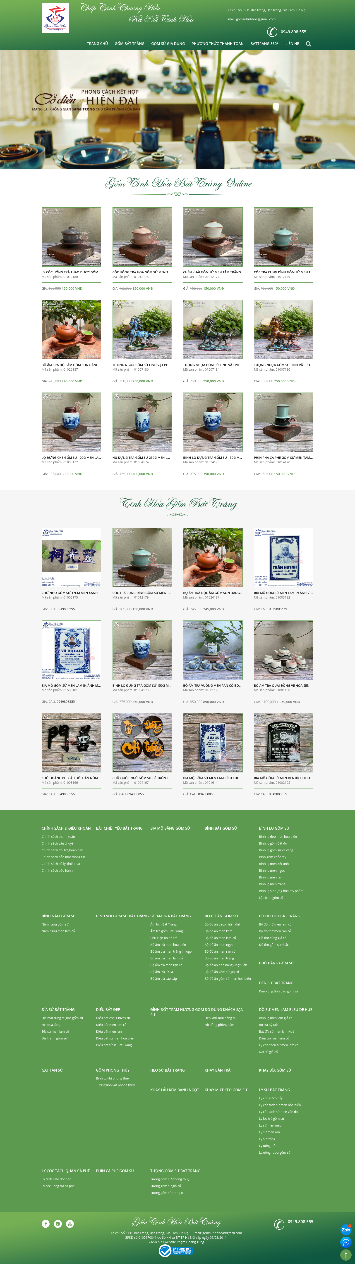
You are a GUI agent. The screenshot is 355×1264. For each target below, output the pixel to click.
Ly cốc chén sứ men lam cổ (278, 1045)
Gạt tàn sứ (52, 1070)
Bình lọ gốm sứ (274, 828)
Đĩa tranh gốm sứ (54, 1038)
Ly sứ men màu (270, 1125)
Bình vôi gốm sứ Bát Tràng (122, 916)
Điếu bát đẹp (108, 1009)
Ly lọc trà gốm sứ (271, 1118)
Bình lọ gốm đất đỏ (273, 843)
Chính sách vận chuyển (58, 843)
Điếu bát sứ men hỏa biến (115, 1038)
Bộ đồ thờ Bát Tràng (279, 916)
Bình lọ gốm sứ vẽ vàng (276, 850)
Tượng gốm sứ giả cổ (165, 1186)
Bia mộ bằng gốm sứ (170, 828)
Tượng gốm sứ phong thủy (169, 1179)
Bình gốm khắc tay (272, 857)
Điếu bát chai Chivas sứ (113, 1018)
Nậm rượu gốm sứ (55, 924)
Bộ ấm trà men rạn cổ (166, 965)
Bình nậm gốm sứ (59, 916)
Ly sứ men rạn (269, 1132)
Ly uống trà (267, 1145)
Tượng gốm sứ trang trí (167, 1193)
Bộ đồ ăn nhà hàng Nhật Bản (226, 965)
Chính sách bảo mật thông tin (63, 857)
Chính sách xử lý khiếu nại (61, 864)
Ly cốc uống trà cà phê (58, 1186)
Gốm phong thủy (113, 1070)
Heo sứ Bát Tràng (167, 1070)
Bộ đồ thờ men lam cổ (275, 924)
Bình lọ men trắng (272, 884)
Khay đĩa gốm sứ (275, 1070)
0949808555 (66, 609)
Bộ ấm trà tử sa (161, 972)
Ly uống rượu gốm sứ (274, 1152)
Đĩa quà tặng (51, 1025)
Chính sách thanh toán (58, 836)
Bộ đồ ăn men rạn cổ (220, 951)
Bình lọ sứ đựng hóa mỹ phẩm (281, 891)
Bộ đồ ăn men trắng (219, 958)
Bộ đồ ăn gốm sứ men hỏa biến (228, 978)
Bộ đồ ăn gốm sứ (221, 916)
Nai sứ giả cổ (268, 1052)
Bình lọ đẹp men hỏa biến (278, 836)
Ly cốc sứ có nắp (271, 1098)
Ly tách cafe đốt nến (56, 1179)
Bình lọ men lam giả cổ (276, 1018)
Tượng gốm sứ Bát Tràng (175, 1170)
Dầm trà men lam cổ (274, 1038)
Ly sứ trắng (267, 1139)
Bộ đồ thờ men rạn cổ (275, 931)
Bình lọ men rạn (271, 877)
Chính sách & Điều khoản (66, 828)
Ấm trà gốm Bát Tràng (166, 931)
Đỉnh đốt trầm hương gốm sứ (177, 1012)
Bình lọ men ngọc (272, 870)
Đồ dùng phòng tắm (219, 1025)
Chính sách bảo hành (57, 870)
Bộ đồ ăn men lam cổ (220, 938)
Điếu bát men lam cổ (111, 1025)
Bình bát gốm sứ (221, 828)
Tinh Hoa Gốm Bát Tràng (177, 503)
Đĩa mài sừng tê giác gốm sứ (62, 1018)
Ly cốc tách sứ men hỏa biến (280, 1105)
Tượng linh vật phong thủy (115, 1085)
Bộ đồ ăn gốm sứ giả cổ (222, 972)
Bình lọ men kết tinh (274, 864)
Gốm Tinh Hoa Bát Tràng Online (177, 182)
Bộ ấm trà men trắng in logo (171, 951)
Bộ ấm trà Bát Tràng (170, 916)
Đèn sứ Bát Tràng (276, 982)
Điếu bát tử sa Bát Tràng (114, 1045)
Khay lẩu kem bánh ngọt (174, 1089)
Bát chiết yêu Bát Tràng (119, 828)
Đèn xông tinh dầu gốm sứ (278, 991)
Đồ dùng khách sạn (224, 1009)
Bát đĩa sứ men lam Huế (276, 1031)
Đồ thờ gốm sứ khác (274, 944)
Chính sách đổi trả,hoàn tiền (62, 850)
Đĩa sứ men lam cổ (55, 1031)
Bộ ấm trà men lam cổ (166, 958)
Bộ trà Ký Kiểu (269, 1025)
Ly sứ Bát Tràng (274, 1089)
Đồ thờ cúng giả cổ (272, 938)
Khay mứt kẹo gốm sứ (226, 1089)
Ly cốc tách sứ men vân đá (278, 1112)
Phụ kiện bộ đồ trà (164, 938)
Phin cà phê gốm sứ (115, 1170)
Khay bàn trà (217, 1070)
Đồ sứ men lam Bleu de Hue (285, 1009)
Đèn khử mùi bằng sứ (220, 1018)
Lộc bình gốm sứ (271, 897)
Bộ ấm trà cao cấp (163, 978)
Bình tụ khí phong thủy (113, 1078)
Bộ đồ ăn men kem (219, 931)
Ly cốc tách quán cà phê (66, 1170)
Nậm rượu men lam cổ (58, 931)
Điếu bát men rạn (109, 1031)
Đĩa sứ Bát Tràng (58, 1009)
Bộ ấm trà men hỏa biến (168, 944)
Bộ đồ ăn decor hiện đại (222, 924)
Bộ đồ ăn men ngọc (219, 944)
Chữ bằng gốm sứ (276, 963)
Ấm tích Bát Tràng (163, 924)
